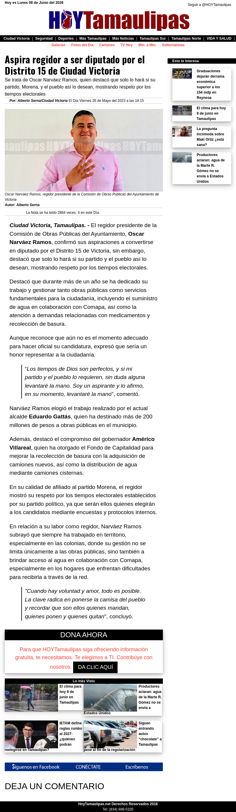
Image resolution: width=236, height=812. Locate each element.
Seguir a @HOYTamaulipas (209, 5)
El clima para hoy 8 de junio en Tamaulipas (211, 113)
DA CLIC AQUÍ (95, 667)
